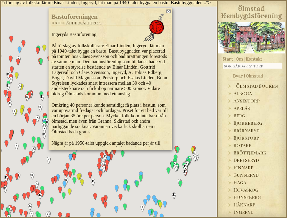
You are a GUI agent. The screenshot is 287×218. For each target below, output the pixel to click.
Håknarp (244, 204)
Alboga (242, 93)
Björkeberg (247, 123)
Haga (239, 182)
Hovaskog (245, 190)
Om (239, 59)
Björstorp (246, 138)
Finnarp (243, 167)
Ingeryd (243, 212)
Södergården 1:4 (84, 23)
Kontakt (254, 59)
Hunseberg (247, 197)
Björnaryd (246, 130)
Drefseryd (246, 160)
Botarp (242, 145)
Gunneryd (246, 175)
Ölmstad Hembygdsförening (251, 11)
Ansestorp (246, 100)
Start (228, 59)
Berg (239, 115)
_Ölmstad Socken (255, 86)
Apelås (241, 108)
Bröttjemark (249, 152)
